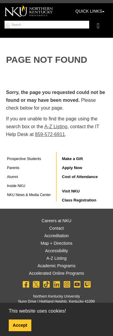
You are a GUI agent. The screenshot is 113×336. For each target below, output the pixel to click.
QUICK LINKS (90, 11)
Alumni (12, 177)
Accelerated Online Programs (56, 273)
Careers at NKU (56, 220)
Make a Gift (72, 158)
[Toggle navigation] (101, 27)
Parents (13, 168)
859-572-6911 (50, 134)
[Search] (7, 25)
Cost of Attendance (80, 176)
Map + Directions (56, 243)
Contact (56, 228)
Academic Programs (56, 265)
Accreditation (56, 235)
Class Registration (79, 200)
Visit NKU (71, 191)
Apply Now (72, 167)
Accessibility (56, 250)
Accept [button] (20, 325)
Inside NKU (16, 186)
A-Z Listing (55, 126)
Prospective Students (24, 159)
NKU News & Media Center (29, 195)
